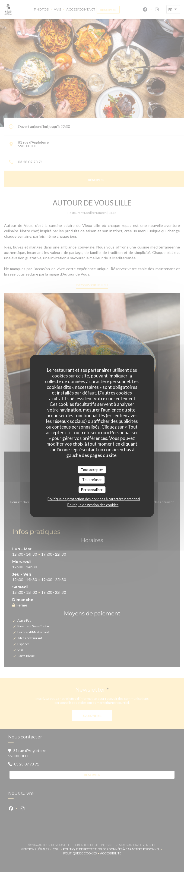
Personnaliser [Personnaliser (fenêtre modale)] (92, 489)
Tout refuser (92, 480)
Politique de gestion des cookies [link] (92, 505)
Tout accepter (92, 469)
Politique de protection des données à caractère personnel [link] (93, 499)
